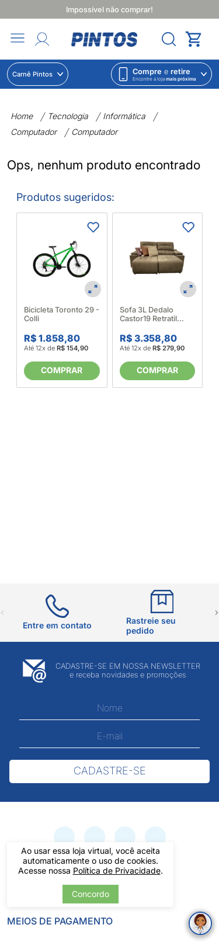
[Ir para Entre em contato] (57, 612)
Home (22, 116)
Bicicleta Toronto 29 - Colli (61, 314)
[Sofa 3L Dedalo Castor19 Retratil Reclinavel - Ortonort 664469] (157, 258)
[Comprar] (62, 370)
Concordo (90, 894)
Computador (34, 132)
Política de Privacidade (117, 870)
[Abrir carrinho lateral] (198, 39)
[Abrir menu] (17, 38)
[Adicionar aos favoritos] (93, 227)
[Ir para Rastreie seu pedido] (162, 612)
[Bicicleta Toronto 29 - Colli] (62, 258)
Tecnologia (67, 116)
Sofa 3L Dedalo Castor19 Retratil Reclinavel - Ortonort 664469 (156, 314)
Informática (124, 116)
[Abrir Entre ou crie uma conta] (42, 39)
